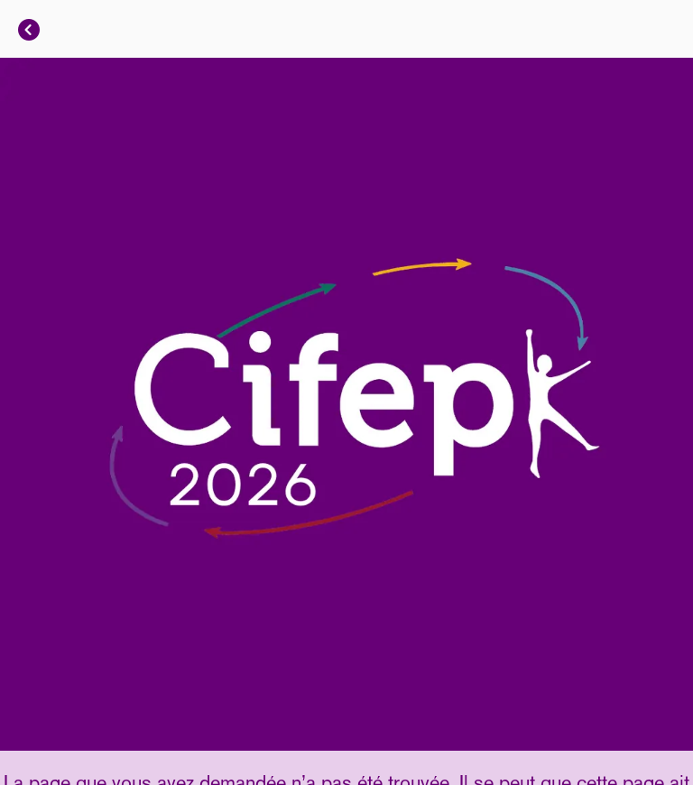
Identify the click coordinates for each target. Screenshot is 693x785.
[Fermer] (29, 29)
